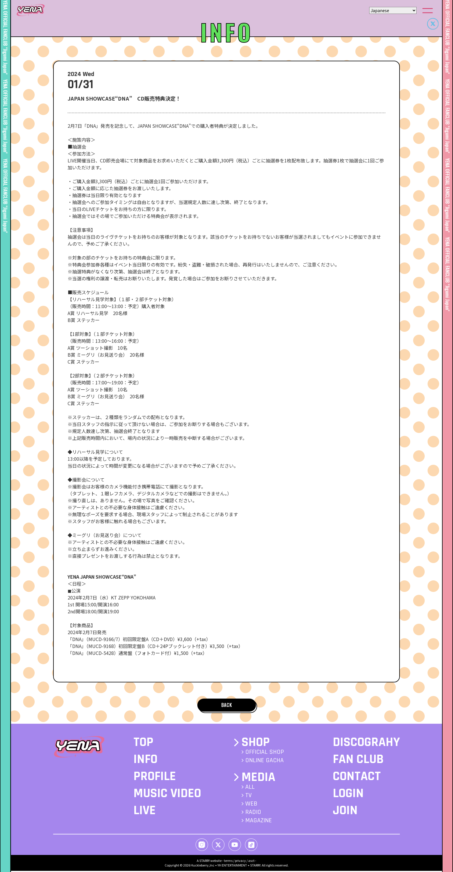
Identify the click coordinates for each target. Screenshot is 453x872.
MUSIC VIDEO (167, 794)
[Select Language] (393, 10)
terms (228, 861)
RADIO (253, 813)
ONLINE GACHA (264, 762)
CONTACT (357, 777)
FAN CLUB (358, 760)
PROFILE (154, 777)
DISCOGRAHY (366, 743)
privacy (240, 861)
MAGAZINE (258, 822)
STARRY (204, 861)
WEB (251, 805)
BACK (226, 705)
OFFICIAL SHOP (264, 753)
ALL (250, 788)
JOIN (345, 812)
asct (251, 861)
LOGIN (348, 794)
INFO (145, 760)
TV (248, 796)
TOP (143, 743)
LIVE (144, 812)
